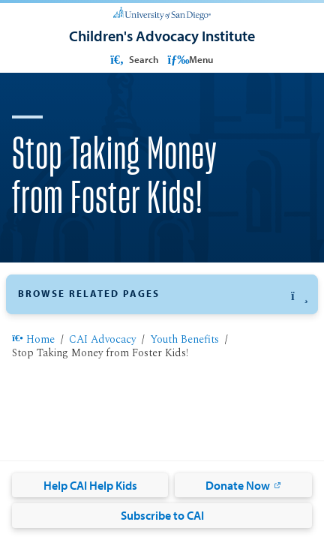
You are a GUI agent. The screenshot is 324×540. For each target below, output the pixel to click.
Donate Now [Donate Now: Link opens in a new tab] (238, 485)
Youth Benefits (184, 340)
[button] (162, 294)
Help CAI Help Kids (90, 485)
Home (33, 340)
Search (133, 59)
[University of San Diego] (162, 12)
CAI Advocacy (102, 340)
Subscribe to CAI (162, 515)
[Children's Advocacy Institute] (162, 36)
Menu (190, 59)
